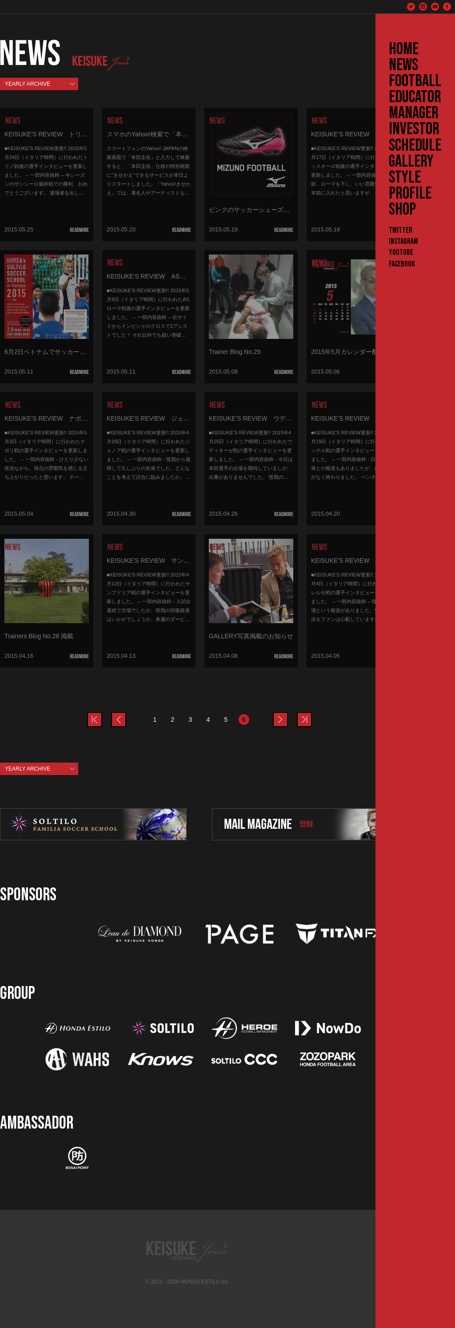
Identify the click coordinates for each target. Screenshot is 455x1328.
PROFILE (410, 194)
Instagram (403, 241)
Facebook (402, 264)
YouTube (401, 252)
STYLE (405, 178)
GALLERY (411, 162)
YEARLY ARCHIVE (27, 84)
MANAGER (414, 113)
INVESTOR (414, 129)
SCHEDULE (415, 146)
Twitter (400, 230)
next (287, 714)
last (311, 714)
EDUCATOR (415, 97)
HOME (404, 49)
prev (101, 714)
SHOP (402, 210)
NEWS (403, 65)
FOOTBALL (415, 81)
